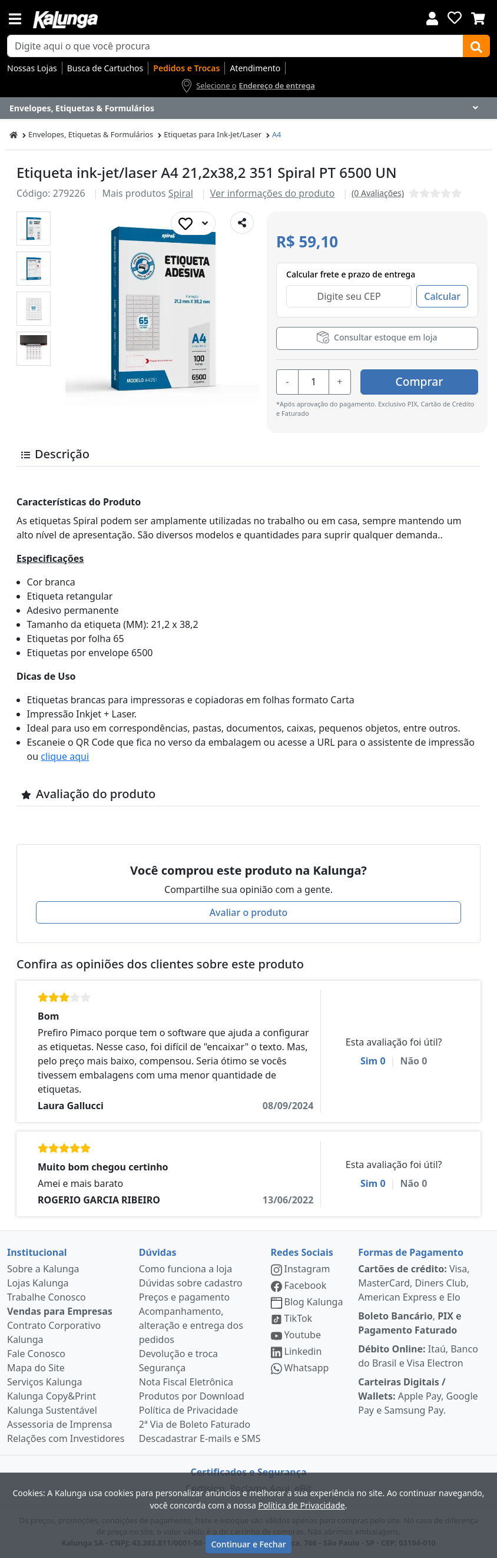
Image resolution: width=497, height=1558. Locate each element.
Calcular (442, 296)
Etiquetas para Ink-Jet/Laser (212, 134)
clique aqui (65, 756)
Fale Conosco (36, 1353)
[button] (33, 228)
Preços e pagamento (184, 1297)
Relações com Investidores (65, 1438)
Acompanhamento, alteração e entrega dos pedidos (191, 1325)
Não (413, 1060)
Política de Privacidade (188, 1410)
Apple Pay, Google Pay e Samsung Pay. (418, 1396)
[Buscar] (476, 46)
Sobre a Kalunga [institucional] (43, 1268)
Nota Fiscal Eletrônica (186, 1381)
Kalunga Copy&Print (51, 1396)
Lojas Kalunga (38, 1282)
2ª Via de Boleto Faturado (195, 1424)
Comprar (419, 381)
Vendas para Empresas (59, 1311)
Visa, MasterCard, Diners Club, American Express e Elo (413, 1283)
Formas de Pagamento (410, 1252)
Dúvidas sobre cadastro (191, 1282)
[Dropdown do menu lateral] (248, 108)
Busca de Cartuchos (105, 68)
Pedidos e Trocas (186, 68)
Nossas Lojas (32, 68)
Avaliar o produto (249, 912)
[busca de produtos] (235, 46)
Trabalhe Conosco (46, 1297)
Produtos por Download (191, 1396)
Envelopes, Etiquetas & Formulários (90, 134)
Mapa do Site (36, 1367)
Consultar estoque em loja (377, 337)
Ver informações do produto (272, 193)
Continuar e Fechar (248, 1544)
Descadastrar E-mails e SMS (200, 1438)
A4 (276, 134)
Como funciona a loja (185, 1268)
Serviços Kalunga (44, 1381)
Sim (373, 1060)
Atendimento (255, 68)
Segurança (162, 1367)
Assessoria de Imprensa (59, 1424)
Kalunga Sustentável (52, 1410)
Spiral (180, 193)
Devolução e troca (178, 1353)
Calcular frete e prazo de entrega (350, 274)
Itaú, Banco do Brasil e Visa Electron (418, 1356)
